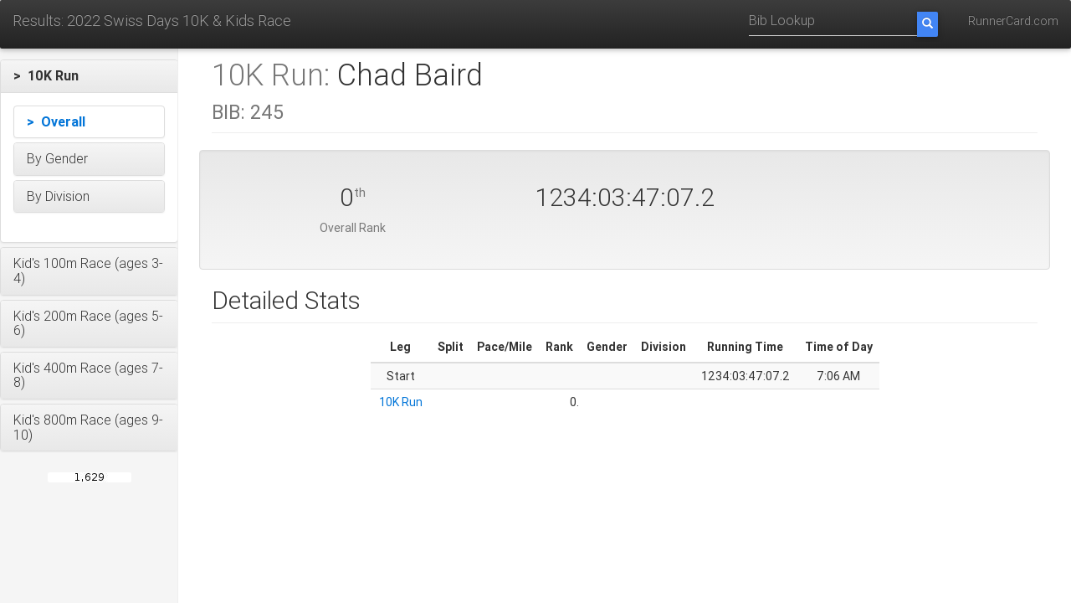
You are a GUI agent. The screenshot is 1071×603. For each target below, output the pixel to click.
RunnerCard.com (1013, 20)
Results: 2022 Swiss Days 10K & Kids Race (152, 20)
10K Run (401, 402)
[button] (89, 76)
